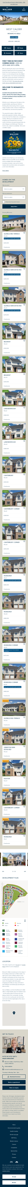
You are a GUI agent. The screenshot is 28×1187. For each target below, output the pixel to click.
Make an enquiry (14, 1088)
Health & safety (14, 1131)
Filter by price (5, 185)
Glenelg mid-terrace (14, 232)
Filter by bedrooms (7, 193)
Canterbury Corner (14, 506)
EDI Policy (14, 1138)
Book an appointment (14, 1082)
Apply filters (14, 206)
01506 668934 (7, 1066)
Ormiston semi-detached (14, 743)
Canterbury (14, 472)
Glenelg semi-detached (14, 268)
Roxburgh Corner (14, 644)
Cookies (14, 1157)
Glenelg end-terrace (14, 713)
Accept (14, 1177)
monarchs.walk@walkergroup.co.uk (12, 1069)
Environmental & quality (14, 1128)
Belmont (14, 339)
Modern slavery (14, 1141)
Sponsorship (14, 1151)
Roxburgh (14, 574)
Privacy (14, 1154)
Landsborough (14, 406)
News (14, 1124)
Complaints (14, 1147)
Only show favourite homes (11, 202)
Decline (14, 1182)
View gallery (5, 170)
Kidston (14, 773)
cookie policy (6, 1171)
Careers (14, 1144)
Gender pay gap (14, 1134)
